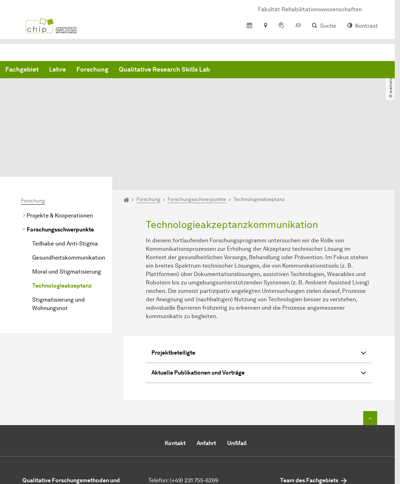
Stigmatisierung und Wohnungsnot (58, 240)
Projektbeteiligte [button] (258, 291)
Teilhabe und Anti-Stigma (65, 180)
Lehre (164, 70)
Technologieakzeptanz (61, 222)
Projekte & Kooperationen (60, 152)
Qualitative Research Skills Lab (271, 70)
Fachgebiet (128, 70)
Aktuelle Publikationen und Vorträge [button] (258, 311)
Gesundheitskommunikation (68, 194)
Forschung (199, 70)
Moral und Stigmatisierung (66, 208)
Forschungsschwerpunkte (60, 166)
